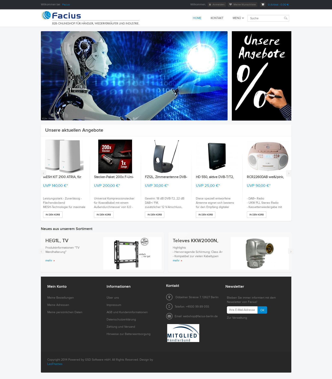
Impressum (114, 305)
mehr (48, 260)
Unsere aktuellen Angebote (74, 130)
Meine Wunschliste (242, 4)
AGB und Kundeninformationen (127, 312)
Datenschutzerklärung (121, 319)
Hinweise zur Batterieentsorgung (128, 334)
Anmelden (217, 4)
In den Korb (53, 214)
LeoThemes (55, 364)
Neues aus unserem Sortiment (66, 229)
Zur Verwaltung (237, 318)
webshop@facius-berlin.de (200, 316)
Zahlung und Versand (121, 327)
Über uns (113, 297)
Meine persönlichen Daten (64, 312)
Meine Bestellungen (60, 297)
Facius (66, 4)
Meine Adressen (58, 305)
